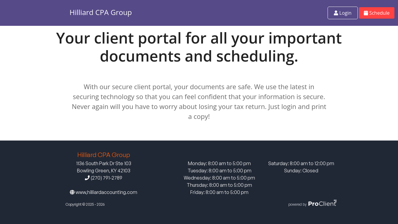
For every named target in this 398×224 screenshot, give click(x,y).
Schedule (377, 13)
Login (343, 13)
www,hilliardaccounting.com (103, 192)
